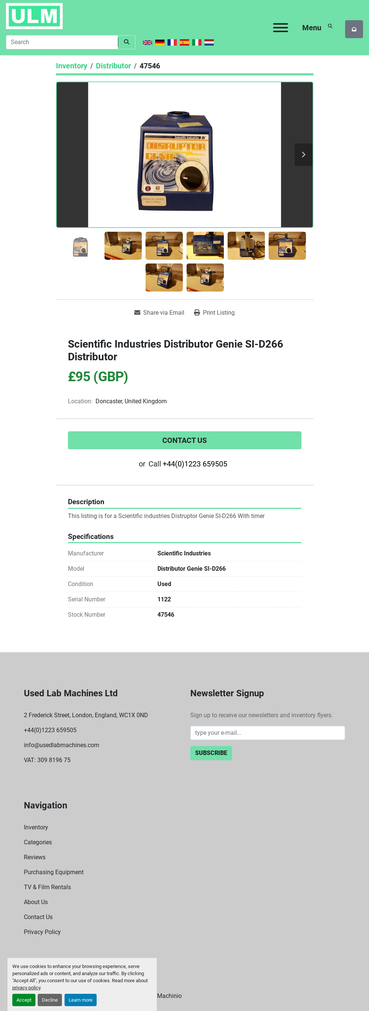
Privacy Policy (42, 932)
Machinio (169, 995)
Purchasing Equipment (54, 872)
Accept (23, 1000)
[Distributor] (113, 65)
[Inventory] (71, 65)
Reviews (35, 857)
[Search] (62, 42)
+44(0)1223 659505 (195, 463)
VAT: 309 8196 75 (47, 760)
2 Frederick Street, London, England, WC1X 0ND (86, 715)
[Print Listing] (214, 313)
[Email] (267, 733)
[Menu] (280, 27)
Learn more (81, 1000)
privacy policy (26, 987)
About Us (36, 902)
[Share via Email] (159, 313)
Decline (50, 1000)
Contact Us (184, 440)
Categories (38, 842)
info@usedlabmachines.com (61, 745)
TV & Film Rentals (47, 887)
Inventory (36, 827)
